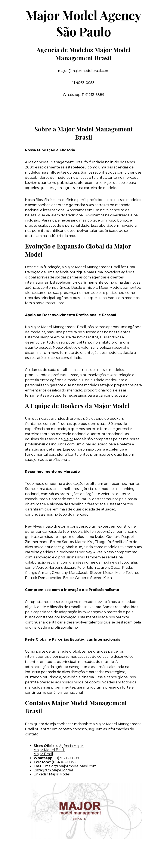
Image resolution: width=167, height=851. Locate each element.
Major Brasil (43, 754)
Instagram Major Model (53, 770)
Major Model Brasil (49, 750)
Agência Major (71, 746)
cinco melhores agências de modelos (84, 489)
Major (68, 439)
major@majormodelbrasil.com (70, 766)
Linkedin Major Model (52, 774)
